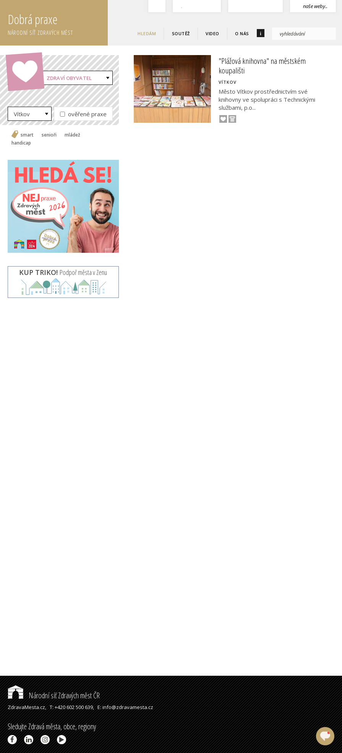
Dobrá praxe (58, 23)
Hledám (147, 33)
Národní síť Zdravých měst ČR (54, 695)
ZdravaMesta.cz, (27, 707)
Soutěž (181, 33)
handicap (21, 143)
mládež (72, 135)
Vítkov (22, 114)
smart (27, 135)
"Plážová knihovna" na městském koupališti (262, 65)
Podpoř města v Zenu (63, 272)
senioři (49, 135)
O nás (242, 33)
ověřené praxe (83, 114)
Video (212, 33)
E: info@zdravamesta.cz (125, 707)
